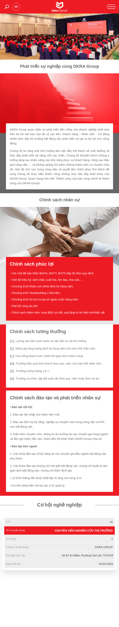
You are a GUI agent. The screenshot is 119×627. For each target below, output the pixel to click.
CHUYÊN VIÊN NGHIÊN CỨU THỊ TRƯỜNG (84, 530)
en (16, 6)
